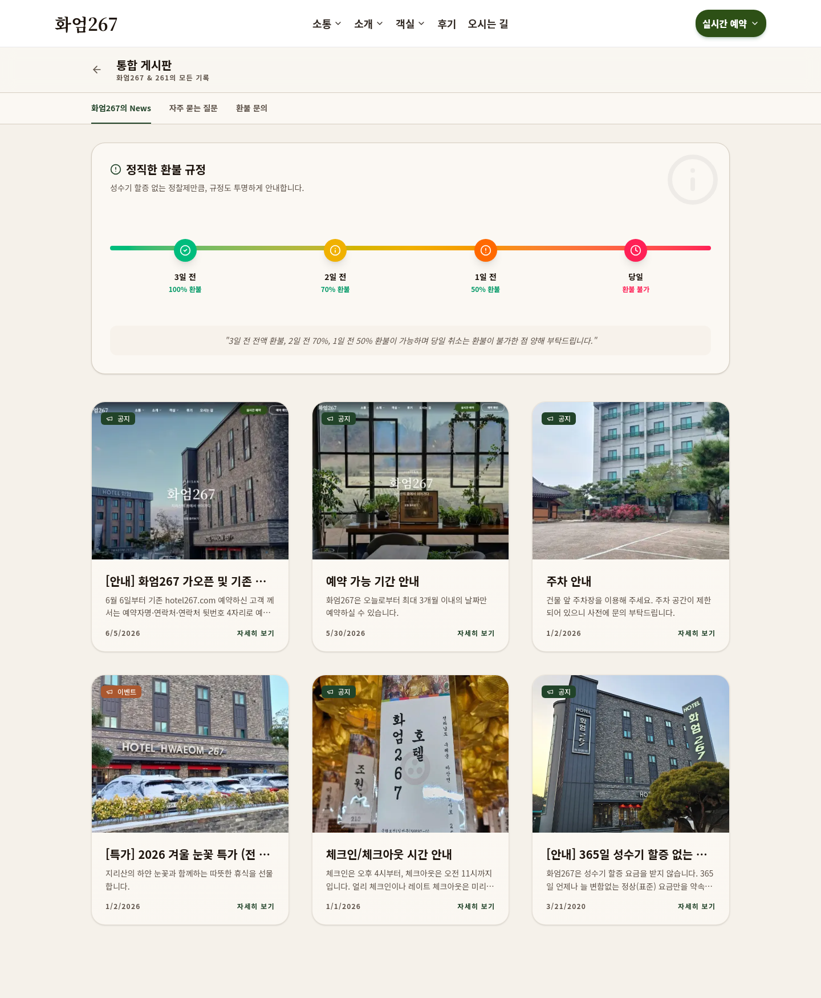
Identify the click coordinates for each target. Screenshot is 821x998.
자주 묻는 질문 (193, 107)
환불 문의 (251, 107)
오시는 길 (488, 23)
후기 (446, 23)
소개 (369, 23)
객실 (411, 23)
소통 (327, 23)
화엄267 (86, 23)
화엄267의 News (121, 107)
